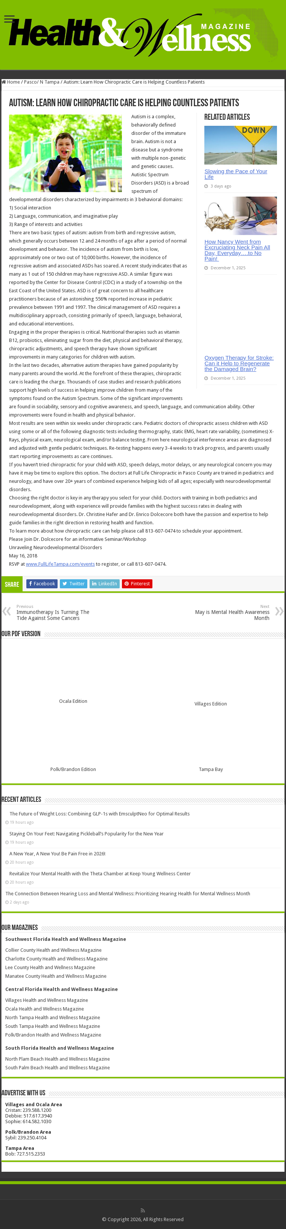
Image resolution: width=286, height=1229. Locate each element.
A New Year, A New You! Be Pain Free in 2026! (57, 853)
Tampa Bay (211, 769)
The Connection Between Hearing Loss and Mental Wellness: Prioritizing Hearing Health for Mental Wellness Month (127, 893)
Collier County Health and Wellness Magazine (53, 950)
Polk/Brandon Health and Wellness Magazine (53, 1035)
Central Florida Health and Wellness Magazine (61, 989)
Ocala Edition (73, 701)
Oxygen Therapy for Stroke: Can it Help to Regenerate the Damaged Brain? (239, 363)
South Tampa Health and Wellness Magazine (52, 1026)
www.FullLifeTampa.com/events (60, 564)
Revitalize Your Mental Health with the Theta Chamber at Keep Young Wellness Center (100, 873)
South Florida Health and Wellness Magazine (59, 1048)
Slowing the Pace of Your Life (235, 174)
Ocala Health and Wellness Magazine (44, 1009)
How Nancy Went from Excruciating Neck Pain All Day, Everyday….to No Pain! (237, 250)
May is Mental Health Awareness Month (230, 612)
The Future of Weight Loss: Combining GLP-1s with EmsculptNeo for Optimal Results (99, 814)
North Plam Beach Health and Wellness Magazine (57, 1059)
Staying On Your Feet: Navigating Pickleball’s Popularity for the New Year (86, 834)
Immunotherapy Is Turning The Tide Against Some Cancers (55, 612)
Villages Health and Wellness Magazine (46, 1000)
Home (11, 82)
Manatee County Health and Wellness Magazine (55, 976)
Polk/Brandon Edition (73, 769)
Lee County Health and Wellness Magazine (50, 967)
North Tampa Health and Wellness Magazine (52, 1017)
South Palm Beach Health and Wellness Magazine (57, 1067)
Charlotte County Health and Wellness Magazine (56, 959)
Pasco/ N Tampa (41, 82)
